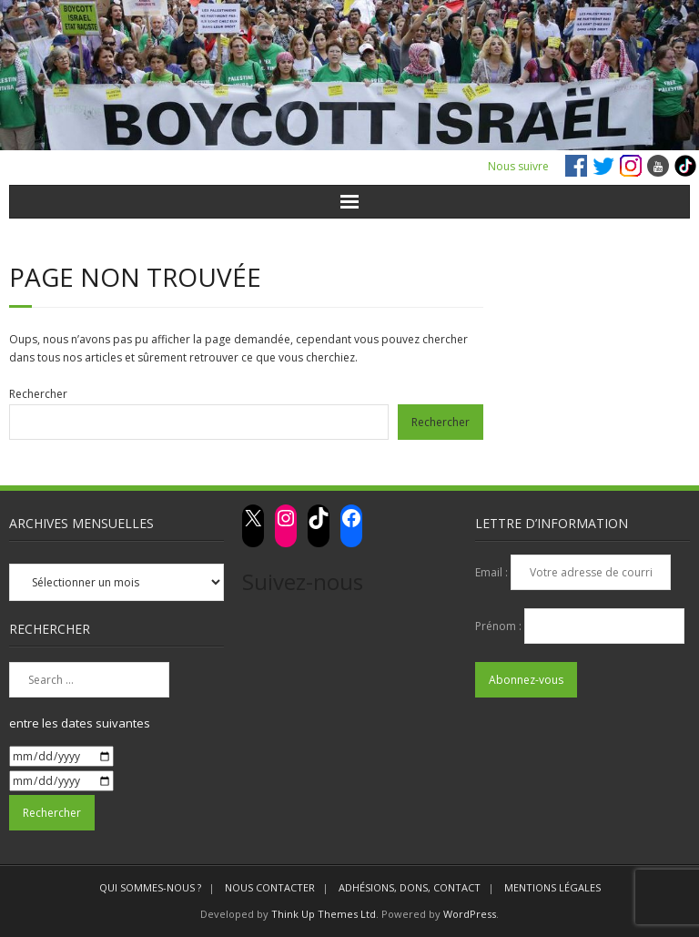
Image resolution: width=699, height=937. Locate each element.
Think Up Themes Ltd (323, 914)
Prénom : (499, 626)
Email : (493, 572)
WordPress (469, 914)
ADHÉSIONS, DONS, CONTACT (410, 887)
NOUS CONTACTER (270, 887)
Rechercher (38, 394)
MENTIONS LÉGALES (552, 887)
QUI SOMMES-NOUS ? (150, 887)
